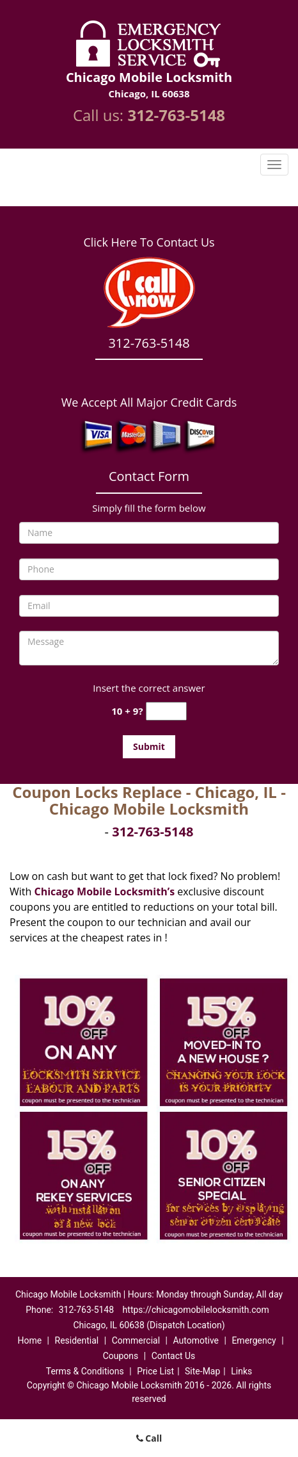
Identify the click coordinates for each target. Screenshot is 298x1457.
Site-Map (202, 1371)
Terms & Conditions (85, 1371)
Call (149, 1438)
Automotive (196, 1340)
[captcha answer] (166, 711)
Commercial (136, 1340)
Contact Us (174, 1356)
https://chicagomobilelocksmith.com (196, 1310)
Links (241, 1371)
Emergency (253, 1340)
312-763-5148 (176, 115)
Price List (155, 1371)
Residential (77, 1340)
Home (29, 1340)
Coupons (121, 1356)
